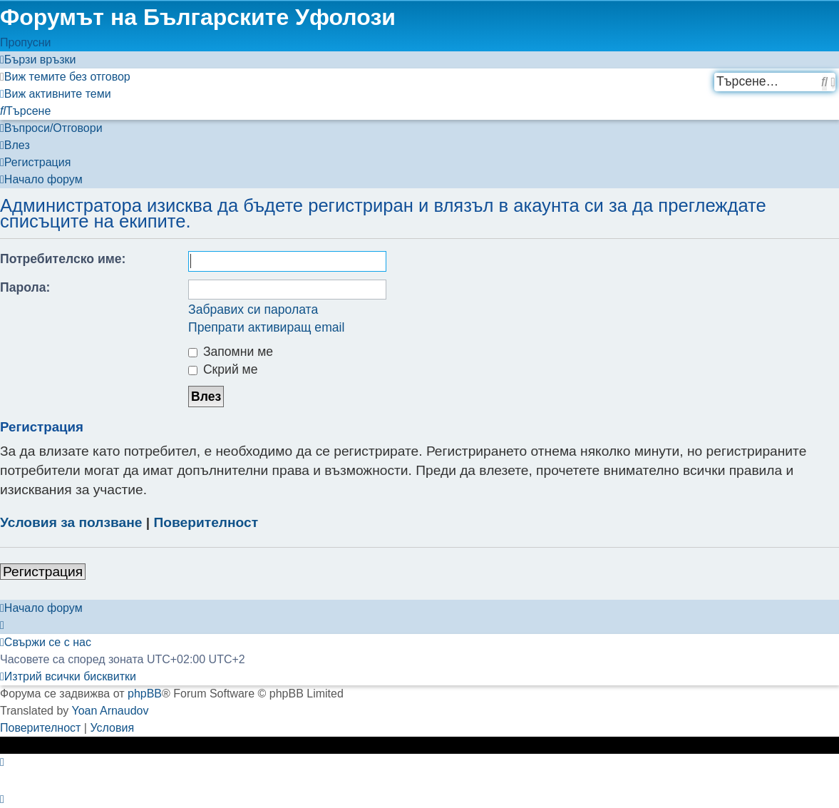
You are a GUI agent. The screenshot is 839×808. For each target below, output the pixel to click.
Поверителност (206, 522)
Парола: (25, 287)
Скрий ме (223, 369)
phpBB (145, 693)
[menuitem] (65, 77)
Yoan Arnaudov (110, 711)
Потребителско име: (62, 259)
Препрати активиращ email (266, 327)
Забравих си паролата (253, 309)
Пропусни (25, 42)
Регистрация (43, 571)
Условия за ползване (71, 522)
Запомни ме (230, 351)
